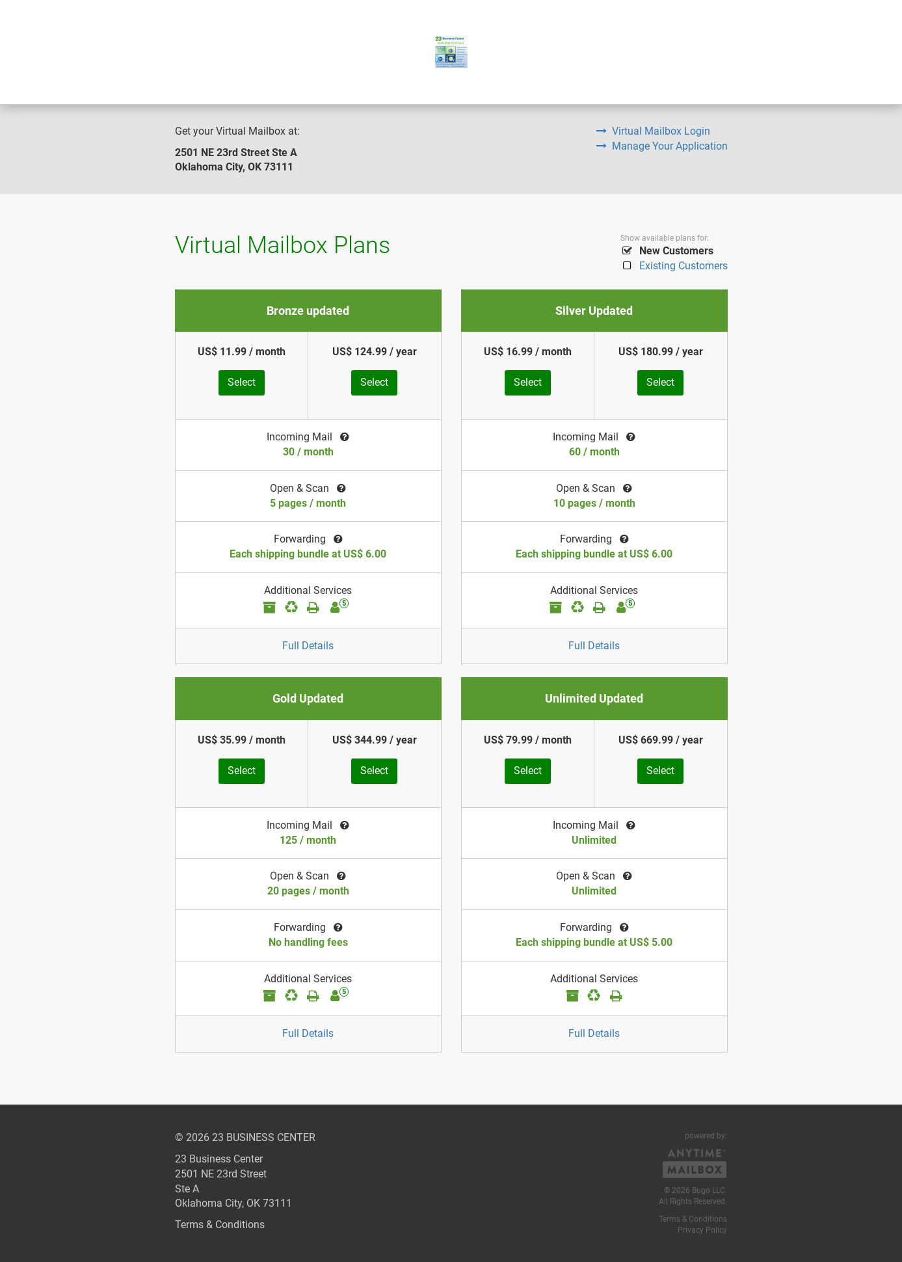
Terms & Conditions (220, 1224)
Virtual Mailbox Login (653, 131)
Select (242, 382)
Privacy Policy (702, 1230)
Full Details (308, 645)
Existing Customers (674, 266)
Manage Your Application (662, 146)
